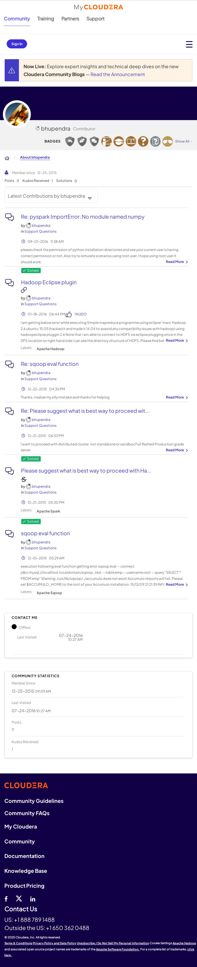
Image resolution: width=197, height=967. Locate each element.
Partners (70, 18)
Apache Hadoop (50, 349)
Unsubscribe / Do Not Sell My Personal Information (113, 943)
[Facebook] (6, 898)
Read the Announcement (117, 74)
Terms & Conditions (18, 943)
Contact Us (20, 909)
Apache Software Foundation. (118, 949)
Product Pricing (24, 885)
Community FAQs (26, 813)
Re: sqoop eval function (50, 363)
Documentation (24, 855)
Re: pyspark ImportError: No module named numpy (83, 216)
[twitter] (19, 898)
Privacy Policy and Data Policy (54, 943)
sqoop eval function (45, 533)
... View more (176, 262)
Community (17, 18)
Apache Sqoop (49, 593)
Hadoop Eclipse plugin (49, 282)
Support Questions (40, 231)
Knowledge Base (25, 870)
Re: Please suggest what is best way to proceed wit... (85, 410)
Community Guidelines (33, 800)
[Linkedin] (32, 898)
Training (45, 18)
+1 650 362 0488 (67, 927)
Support (95, 18)
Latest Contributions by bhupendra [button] (46, 196)
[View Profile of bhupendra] (41, 225)
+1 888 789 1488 (34, 919)
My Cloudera (20, 826)
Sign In (16, 44)
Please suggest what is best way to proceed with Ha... (86, 470)
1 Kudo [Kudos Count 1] (80, 314)
